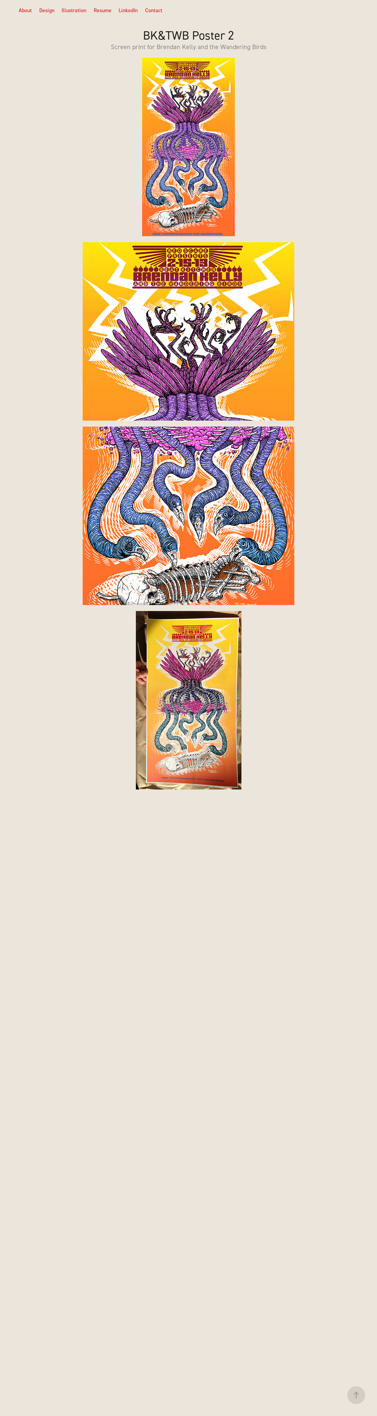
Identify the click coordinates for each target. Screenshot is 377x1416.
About (25, 10)
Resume (102, 10)
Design (46, 10)
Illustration (74, 10)
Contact (153, 10)
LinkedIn (128, 10)
